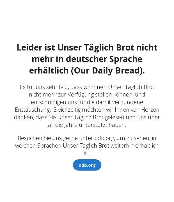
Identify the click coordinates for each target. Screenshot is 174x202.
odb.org (87, 165)
